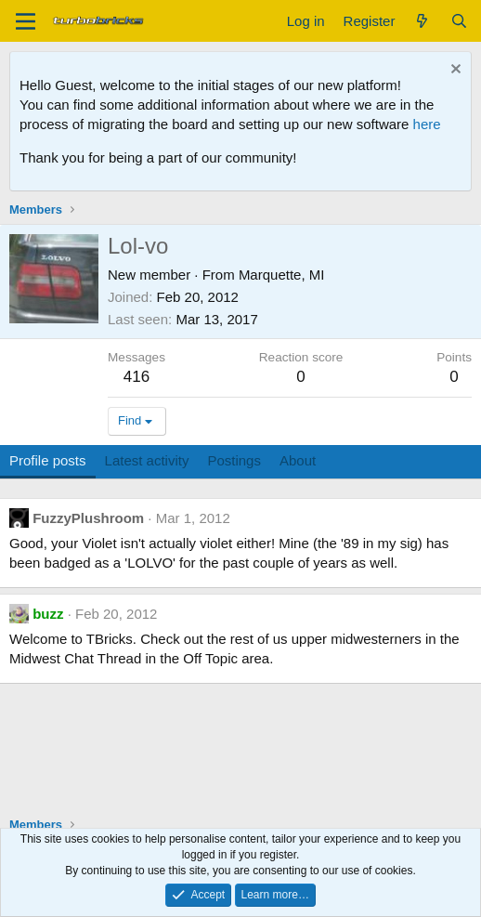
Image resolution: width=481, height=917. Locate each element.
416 (137, 377)
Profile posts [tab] (47, 460)
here (427, 124)
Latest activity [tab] (147, 460)
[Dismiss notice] (454, 71)
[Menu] (25, 21)
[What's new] (422, 21)
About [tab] (298, 460)
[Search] (459, 21)
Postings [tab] (234, 460)
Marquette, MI (282, 274)
